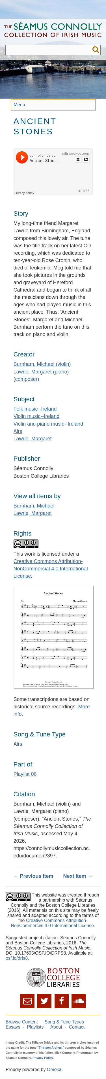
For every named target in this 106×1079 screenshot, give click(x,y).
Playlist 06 (25, 774)
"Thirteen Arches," (50, 1047)
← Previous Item (33, 876)
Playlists (35, 1027)
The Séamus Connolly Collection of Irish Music (53, 32)
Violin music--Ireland (37, 416)
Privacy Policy (43, 1057)
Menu (19, 104)
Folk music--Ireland (35, 409)
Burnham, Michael (34, 506)
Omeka (54, 1069)
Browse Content (22, 1021)
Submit (96, 50)
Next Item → (77, 876)
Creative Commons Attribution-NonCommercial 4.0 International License (51, 568)
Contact (77, 1027)
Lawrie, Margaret (33, 438)
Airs (18, 431)
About (56, 1027)
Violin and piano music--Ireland (48, 424)
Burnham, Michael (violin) (42, 364)
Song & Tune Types (64, 1021)
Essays (13, 1027)
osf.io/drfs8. (17, 958)
